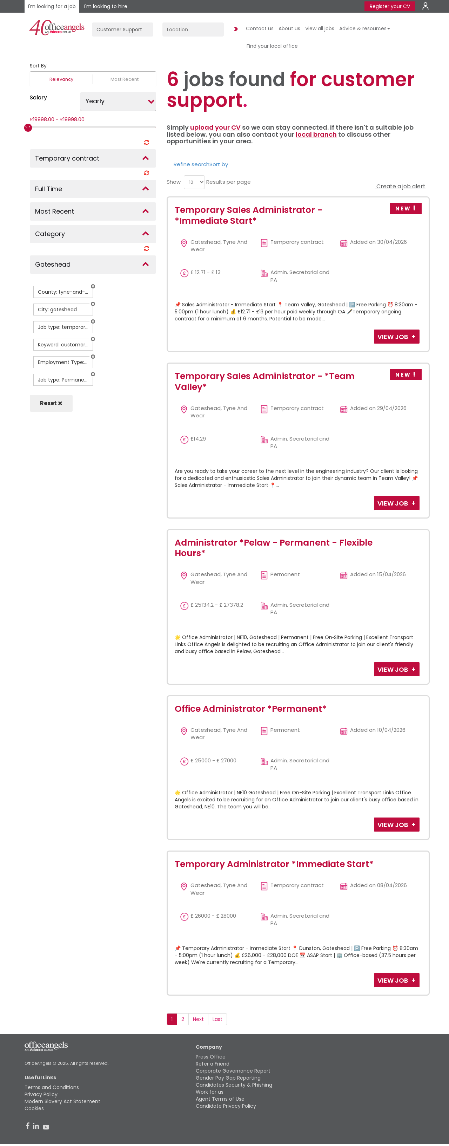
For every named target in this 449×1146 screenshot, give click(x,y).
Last (217, 1019)
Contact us (260, 28)
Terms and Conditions (52, 1087)
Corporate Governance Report (233, 1070)
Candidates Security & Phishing (234, 1084)
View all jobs (319, 28)
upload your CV (215, 127)
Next (198, 1019)
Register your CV (390, 6)
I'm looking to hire (105, 6)
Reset (51, 403)
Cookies (34, 1108)
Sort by (218, 164)
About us (289, 28)
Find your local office (272, 46)
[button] (92, 286)
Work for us (209, 1091)
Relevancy (61, 79)
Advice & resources (364, 28)
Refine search (191, 164)
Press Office (211, 1056)
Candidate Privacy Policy (226, 1105)
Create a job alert (400, 186)
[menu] (194, 182)
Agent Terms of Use (220, 1098)
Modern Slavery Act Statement (62, 1101)
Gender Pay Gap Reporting (228, 1077)
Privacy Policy (41, 1094)
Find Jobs (235, 29)
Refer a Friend (212, 1063)
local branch (316, 134)
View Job (393, 336)
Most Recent (124, 79)
